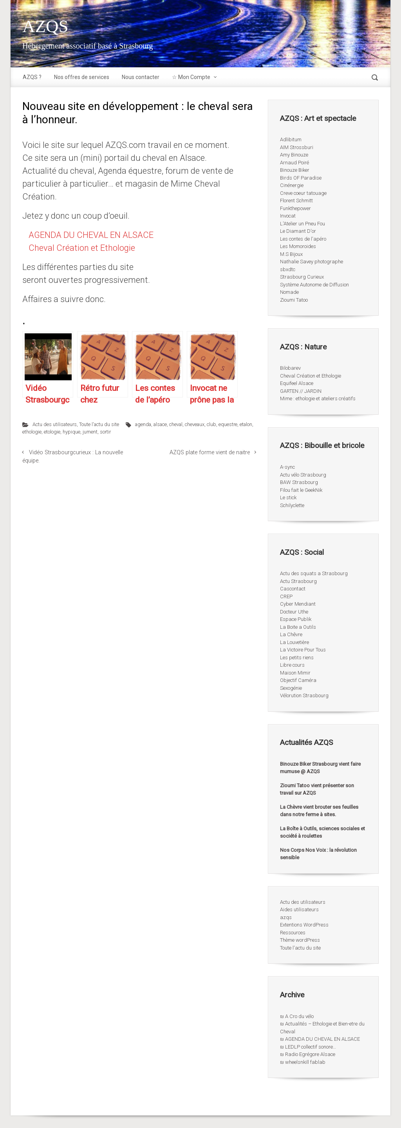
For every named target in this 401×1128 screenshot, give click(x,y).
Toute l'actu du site (99, 424)
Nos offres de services (81, 77)
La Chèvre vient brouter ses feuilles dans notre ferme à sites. (319, 811)
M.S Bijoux (291, 254)
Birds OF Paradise (301, 178)
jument (90, 432)
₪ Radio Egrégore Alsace (307, 1054)
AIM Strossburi (296, 147)
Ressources (292, 933)
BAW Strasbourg (299, 482)
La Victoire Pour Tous (303, 650)
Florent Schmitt (296, 200)
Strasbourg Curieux (302, 277)
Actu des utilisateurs (55, 424)
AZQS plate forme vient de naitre (210, 452)
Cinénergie (291, 185)
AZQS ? (32, 77)
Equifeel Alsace (296, 383)
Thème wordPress (300, 940)
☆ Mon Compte (191, 77)
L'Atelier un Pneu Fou (302, 224)
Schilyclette (292, 505)
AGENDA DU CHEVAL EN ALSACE (91, 235)
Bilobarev (290, 368)
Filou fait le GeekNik (301, 490)
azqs (286, 917)
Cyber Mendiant (298, 604)
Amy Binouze (294, 155)
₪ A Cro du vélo (297, 1016)
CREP (286, 596)
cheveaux (194, 424)
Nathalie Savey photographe (311, 261)
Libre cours (292, 665)
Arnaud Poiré (294, 163)
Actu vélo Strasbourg (303, 475)
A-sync (287, 467)
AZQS (45, 26)
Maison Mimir (295, 673)
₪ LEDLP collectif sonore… (308, 1047)
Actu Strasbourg (298, 581)
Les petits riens (297, 657)
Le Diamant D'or (298, 231)
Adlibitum (291, 139)
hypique (71, 432)
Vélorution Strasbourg (304, 695)
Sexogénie (291, 688)
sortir (105, 432)
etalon (246, 424)
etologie (52, 432)
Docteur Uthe (294, 612)
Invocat (288, 216)
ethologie (32, 432)
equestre (228, 424)
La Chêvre (291, 634)
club (211, 424)
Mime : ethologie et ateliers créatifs (318, 398)
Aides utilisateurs (299, 909)
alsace (160, 424)
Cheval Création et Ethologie (82, 248)
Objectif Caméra (298, 680)
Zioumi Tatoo (294, 300)
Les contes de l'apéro (303, 239)
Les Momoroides (298, 246)
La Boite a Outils (298, 627)
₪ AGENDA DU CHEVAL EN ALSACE (320, 1039)
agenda (143, 424)
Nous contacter (140, 77)
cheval (175, 424)
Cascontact (292, 589)
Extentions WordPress (304, 925)
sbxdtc (287, 269)
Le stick (288, 497)
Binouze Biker (294, 170)
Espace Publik (295, 619)
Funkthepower (295, 208)
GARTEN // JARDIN (301, 391)
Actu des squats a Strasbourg (314, 573)
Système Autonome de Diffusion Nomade (314, 288)
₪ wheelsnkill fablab (302, 1062)
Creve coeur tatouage (303, 193)
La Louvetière (294, 642)
